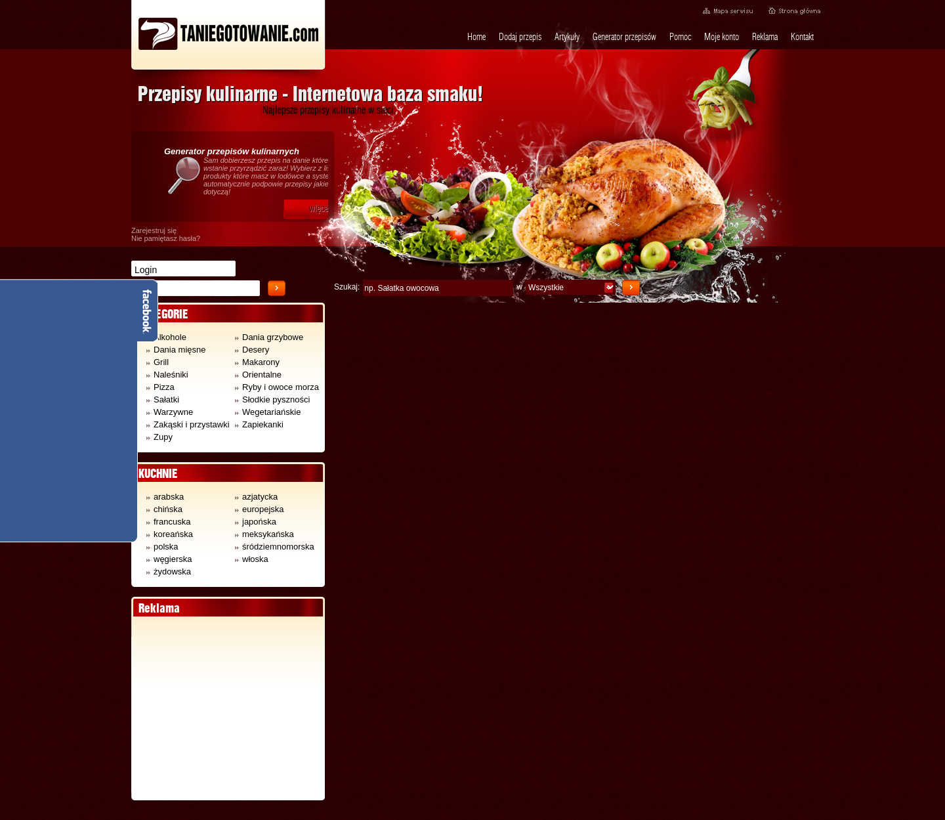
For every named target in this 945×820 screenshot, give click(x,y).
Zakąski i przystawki (188, 424)
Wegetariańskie (268, 412)
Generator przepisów (624, 37)
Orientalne (258, 374)
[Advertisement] (227, 708)
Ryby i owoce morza (277, 387)
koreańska (169, 534)
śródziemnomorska (274, 546)
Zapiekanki (259, 424)
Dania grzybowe (269, 337)
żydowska (168, 571)
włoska (251, 559)
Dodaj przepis (520, 37)
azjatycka (256, 497)
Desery (252, 350)
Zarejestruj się (154, 230)
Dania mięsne (176, 350)
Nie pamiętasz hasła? (165, 238)
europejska (259, 509)
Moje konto (721, 37)
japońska (255, 522)
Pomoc (680, 37)
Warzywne (169, 412)
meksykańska (264, 534)
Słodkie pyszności (272, 399)
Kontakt (802, 37)
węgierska (169, 559)
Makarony (257, 362)
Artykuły (567, 37)
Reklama (765, 37)
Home (476, 37)
